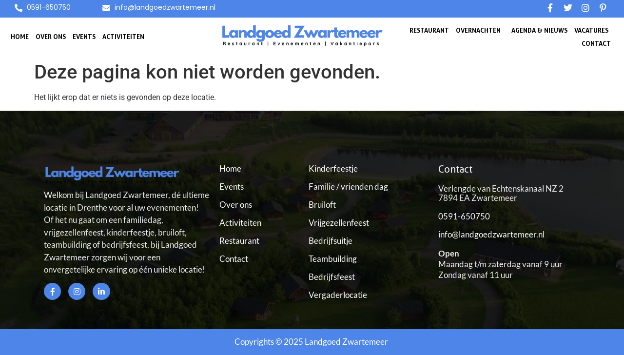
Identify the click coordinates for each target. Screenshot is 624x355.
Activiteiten (123, 36)
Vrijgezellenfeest (339, 222)
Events (84, 36)
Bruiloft (322, 204)
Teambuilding (333, 259)
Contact (596, 43)
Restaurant (429, 30)
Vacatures (591, 30)
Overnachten (478, 30)
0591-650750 (464, 216)
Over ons (51, 36)
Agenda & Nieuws (539, 30)
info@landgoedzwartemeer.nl (491, 234)
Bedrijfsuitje (330, 241)
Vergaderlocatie (338, 295)
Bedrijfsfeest (332, 277)
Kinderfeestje (333, 168)
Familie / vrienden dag (348, 186)
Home (20, 36)
